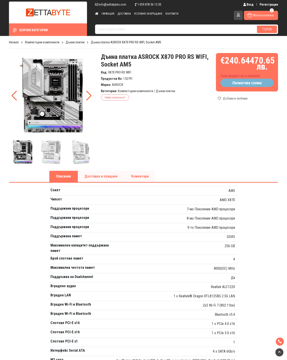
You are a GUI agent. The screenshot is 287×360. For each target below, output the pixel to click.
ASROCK (117, 85)
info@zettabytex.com (110, 4)
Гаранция (108, 13)
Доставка (124, 13)
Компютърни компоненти (135, 91)
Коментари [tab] (140, 176)
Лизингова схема (247, 82)
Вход (248, 4)
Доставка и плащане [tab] (101, 176)
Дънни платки (165, 91)
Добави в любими (233, 98)
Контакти (171, 13)
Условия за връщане (148, 13)
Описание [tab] (63, 176)
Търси (267, 29)
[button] (89, 96)
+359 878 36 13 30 (148, 4)
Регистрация (269, 4)
